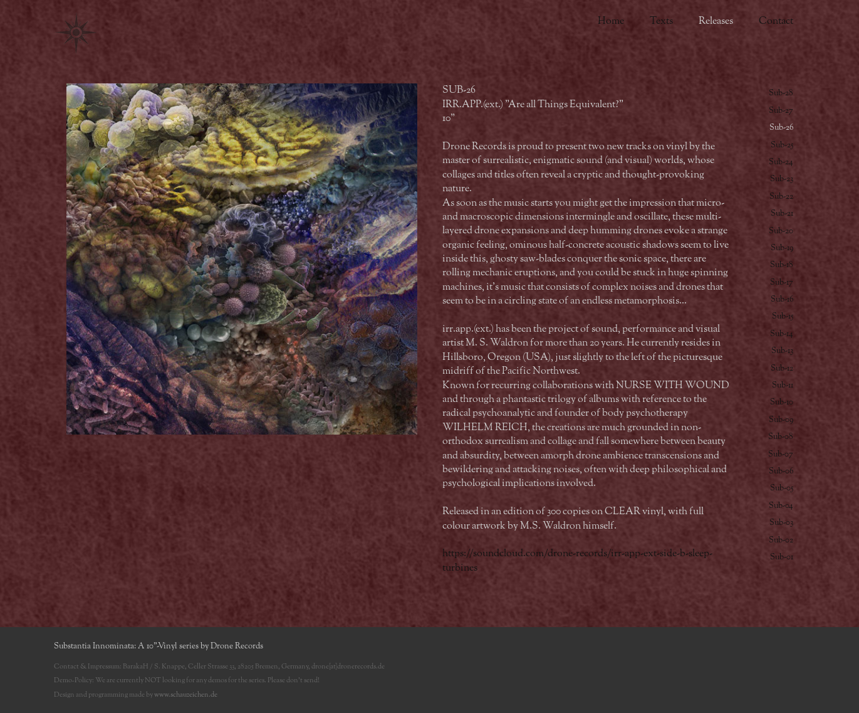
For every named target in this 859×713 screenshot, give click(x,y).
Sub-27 (781, 111)
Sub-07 (780, 454)
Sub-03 (781, 523)
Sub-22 (781, 197)
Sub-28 (781, 93)
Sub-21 (782, 213)
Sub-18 (781, 265)
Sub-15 (782, 316)
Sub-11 (782, 385)
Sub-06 (781, 471)
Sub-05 (781, 488)
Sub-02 (781, 540)
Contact (776, 21)
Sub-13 (782, 351)
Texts (661, 21)
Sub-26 (781, 128)
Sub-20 (781, 231)
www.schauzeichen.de (185, 694)
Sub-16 (782, 299)
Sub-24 (781, 162)
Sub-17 (781, 282)
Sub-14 (781, 334)
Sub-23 (781, 179)
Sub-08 (780, 437)
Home (611, 21)
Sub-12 (782, 368)
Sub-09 (781, 420)
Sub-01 (781, 557)
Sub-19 (782, 248)
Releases (716, 21)
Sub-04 (781, 506)
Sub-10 (781, 402)
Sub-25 (782, 145)
